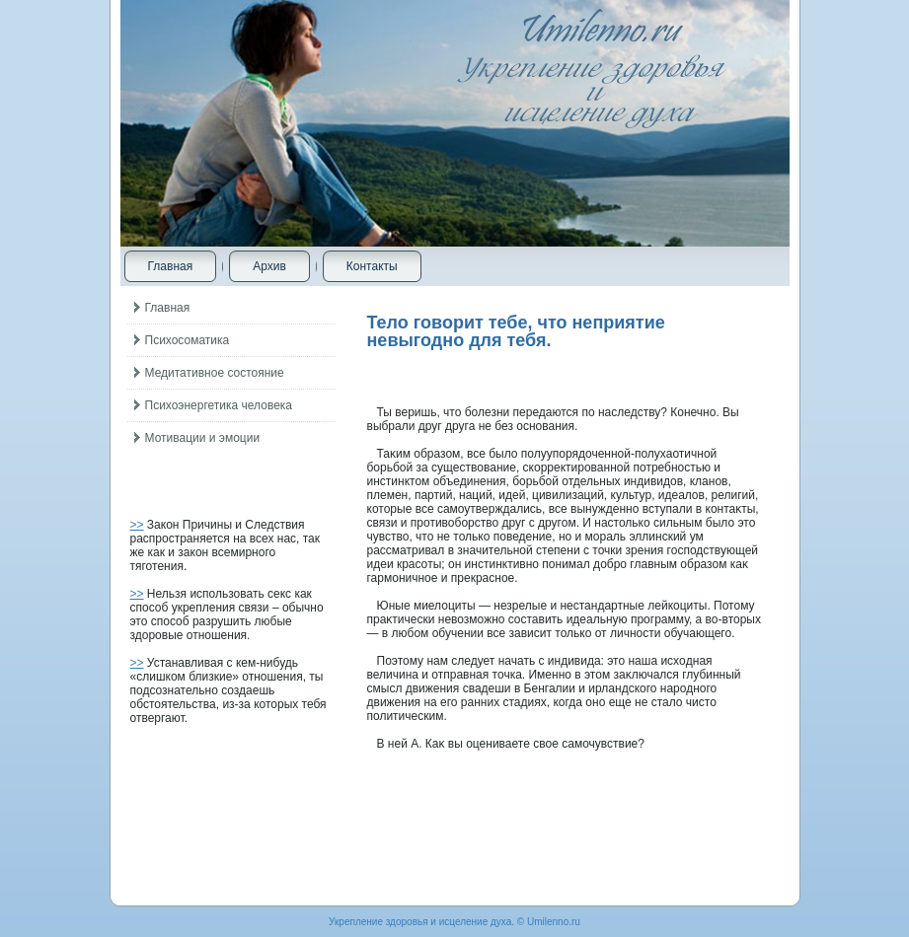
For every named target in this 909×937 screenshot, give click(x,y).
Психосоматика (187, 340)
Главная (170, 266)
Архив (269, 266)
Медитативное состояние (214, 373)
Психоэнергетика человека (219, 405)
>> (137, 525)
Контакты (372, 266)
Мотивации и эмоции (203, 438)
